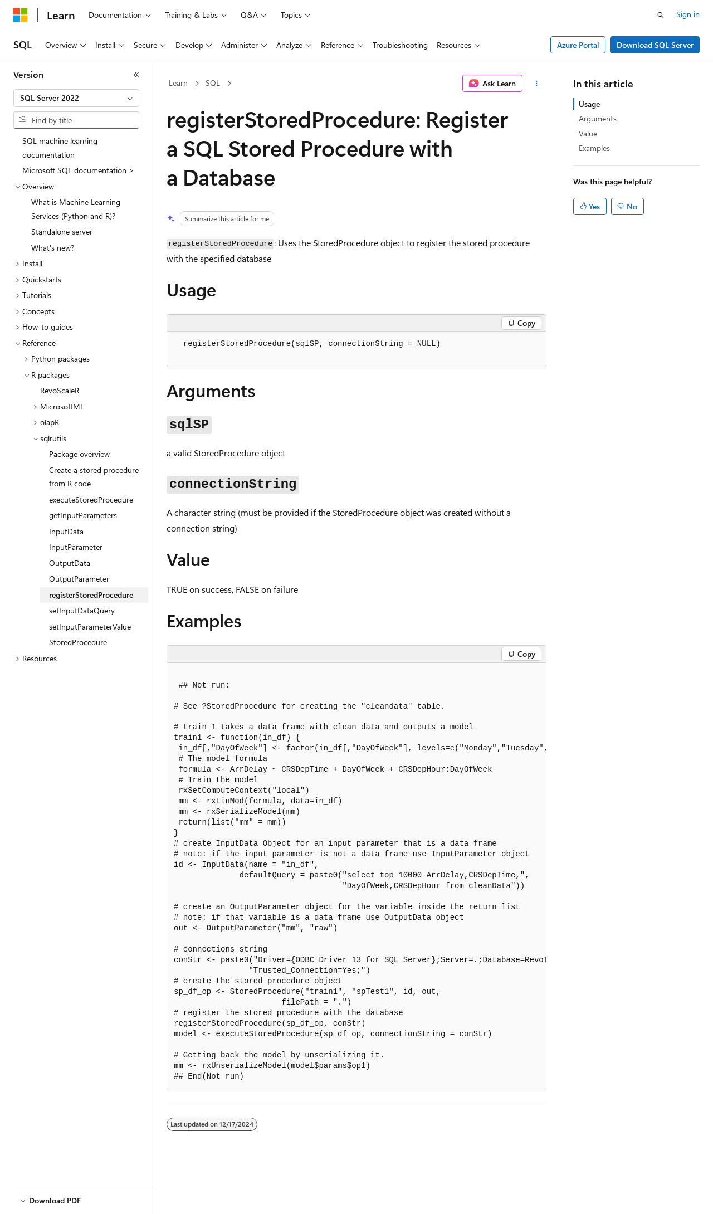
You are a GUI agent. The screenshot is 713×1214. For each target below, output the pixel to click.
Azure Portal (578, 45)
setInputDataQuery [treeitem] (82, 610)
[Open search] (660, 15)
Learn (178, 82)
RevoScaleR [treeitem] (59, 390)
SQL (213, 82)
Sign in (688, 14)
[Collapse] (136, 75)
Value (588, 133)
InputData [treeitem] (66, 531)
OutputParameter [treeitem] (79, 578)
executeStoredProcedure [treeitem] (91, 499)
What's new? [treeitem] (52, 247)
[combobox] (76, 98)
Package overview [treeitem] (79, 453)
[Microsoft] (20, 15)
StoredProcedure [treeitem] (78, 642)
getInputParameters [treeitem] (83, 515)
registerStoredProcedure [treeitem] (91, 594)
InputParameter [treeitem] (75, 547)
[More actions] (536, 83)
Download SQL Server (655, 45)
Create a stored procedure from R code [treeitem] (94, 477)
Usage (589, 104)
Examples (594, 148)
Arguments (598, 118)
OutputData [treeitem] (69, 563)
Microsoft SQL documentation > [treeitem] (78, 170)
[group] (356, 876)
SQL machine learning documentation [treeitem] (59, 147)
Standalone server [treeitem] (61, 231)
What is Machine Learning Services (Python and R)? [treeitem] (75, 209)
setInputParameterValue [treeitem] (90, 626)
